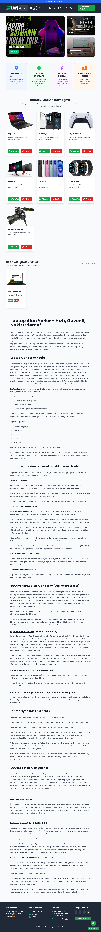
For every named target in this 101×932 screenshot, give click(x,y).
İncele (14, 52)
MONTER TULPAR (35, 911)
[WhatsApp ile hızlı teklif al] (93, 925)
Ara (16, 300)
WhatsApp (10, 300)
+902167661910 (59, 916)
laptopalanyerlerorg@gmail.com (63, 919)
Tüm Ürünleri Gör (88, 263)
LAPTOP (33, 917)
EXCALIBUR (33, 914)
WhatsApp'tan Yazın (83, 918)
